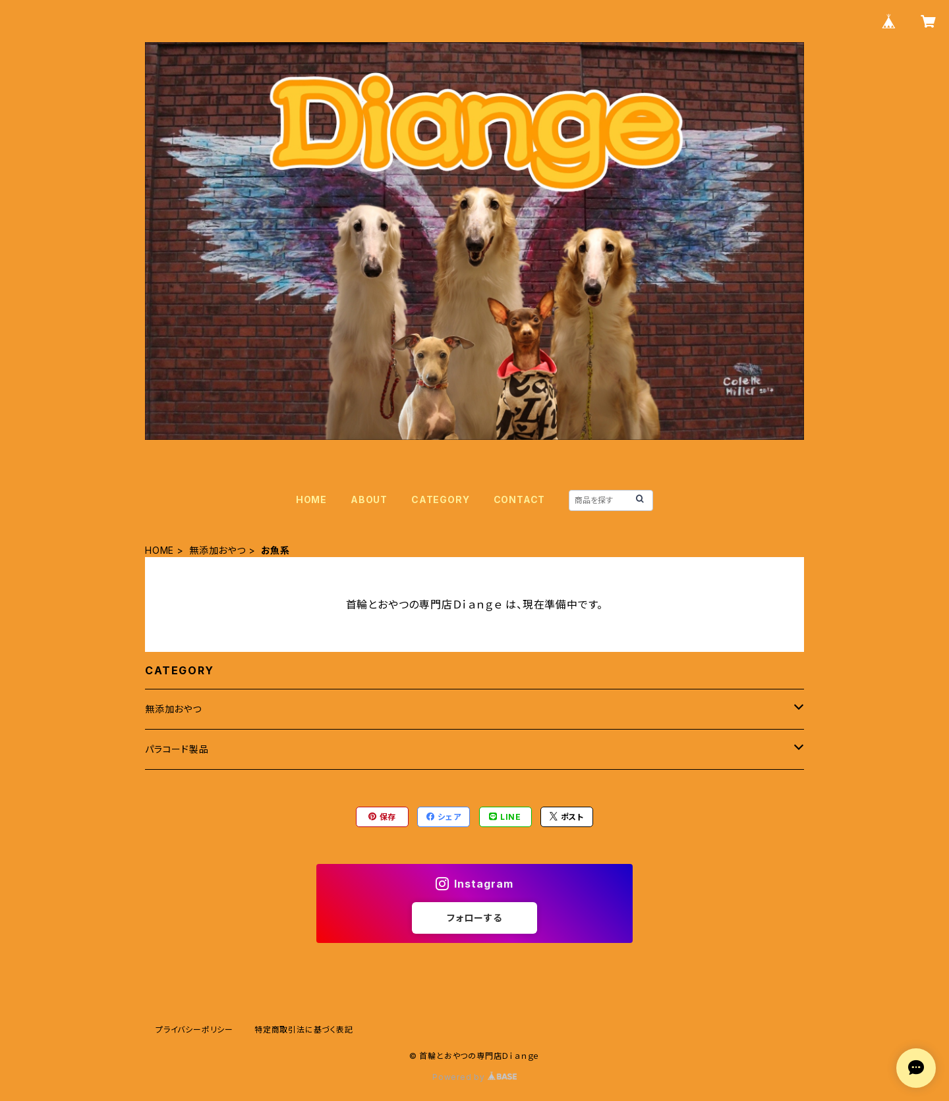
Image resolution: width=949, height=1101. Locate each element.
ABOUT (369, 499)
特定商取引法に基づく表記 (303, 1029)
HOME (311, 499)
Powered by (474, 1077)
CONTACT (520, 499)
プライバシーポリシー (194, 1029)
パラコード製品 (177, 749)
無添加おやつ (217, 550)
